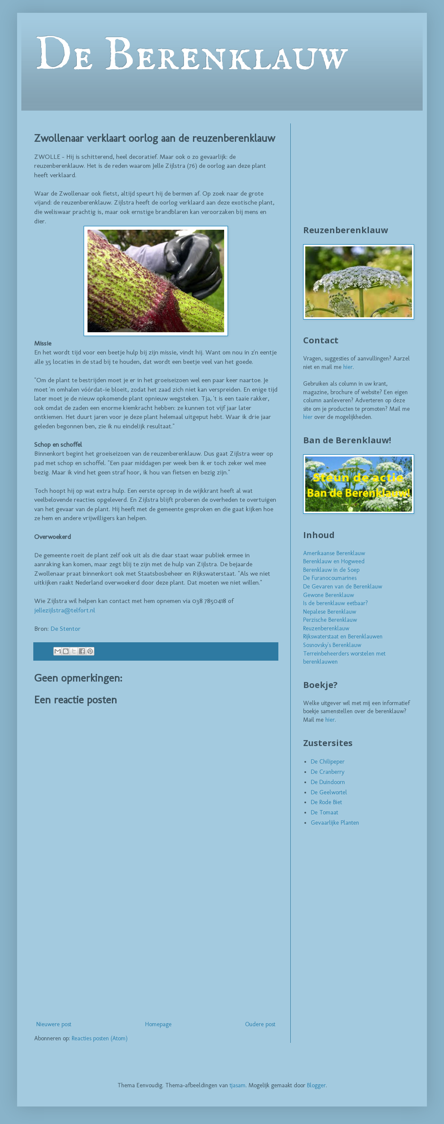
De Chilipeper (328, 761)
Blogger (316, 1085)
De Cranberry (328, 772)
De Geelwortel (329, 792)
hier (348, 367)
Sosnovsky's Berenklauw (332, 645)
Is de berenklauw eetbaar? (335, 603)
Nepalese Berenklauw (329, 611)
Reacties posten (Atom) (100, 1038)
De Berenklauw (191, 56)
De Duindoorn (328, 782)
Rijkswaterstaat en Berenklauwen (343, 636)
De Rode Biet (326, 802)
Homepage (158, 1024)
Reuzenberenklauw (326, 628)
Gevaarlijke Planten (335, 822)
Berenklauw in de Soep (331, 570)
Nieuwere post (53, 1024)
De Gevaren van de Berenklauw (342, 586)
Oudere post (260, 1024)
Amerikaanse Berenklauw (334, 553)
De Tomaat (324, 812)
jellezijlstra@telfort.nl (64, 610)
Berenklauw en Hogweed (334, 561)
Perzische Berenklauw (330, 619)
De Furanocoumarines (329, 578)
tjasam (237, 1085)
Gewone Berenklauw (328, 595)
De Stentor (65, 628)
